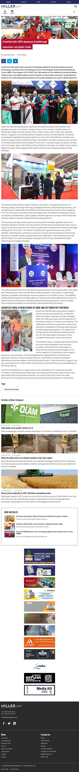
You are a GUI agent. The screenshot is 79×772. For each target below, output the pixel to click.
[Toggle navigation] (75, 6)
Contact (3, 757)
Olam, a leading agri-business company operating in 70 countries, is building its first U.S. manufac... (39, 431)
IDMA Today (44, 757)
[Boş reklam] (39, 570)
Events (3, 746)
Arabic (38, 2)
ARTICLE (43, 746)
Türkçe (68, 2)
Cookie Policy (15, 769)
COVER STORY (45, 741)
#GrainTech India (11, 389)
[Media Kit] (39, 690)
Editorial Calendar (6, 749)
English (8, 2)
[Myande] (39, 642)
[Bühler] (39, 618)
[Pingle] (39, 594)
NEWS (43, 738)
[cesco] (39, 630)
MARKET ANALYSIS (46, 754)
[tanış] (39, 654)
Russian (53, 2)
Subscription (5, 751)
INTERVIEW (44, 743)
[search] (74, 12)
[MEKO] (39, 666)
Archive (3, 754)
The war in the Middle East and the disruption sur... (32, 536)
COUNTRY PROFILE (46, 749)
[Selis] (39, 606)
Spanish (23, 2)
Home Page (4, 769)
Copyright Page (6, 741)
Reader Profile (5, 743)
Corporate (4, 738)
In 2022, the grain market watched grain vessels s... (32, 519)
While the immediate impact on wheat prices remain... (33, 527)
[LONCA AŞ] (39, 678)
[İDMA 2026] (39, 556)
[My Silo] (39, 582)
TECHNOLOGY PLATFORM (48, 751)
